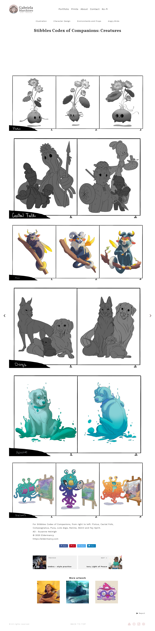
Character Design (61, 21)
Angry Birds (113, 21)
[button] (140, 613)
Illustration (41, 21)
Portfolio (64, 9)
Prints (74, 9)
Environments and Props (89, 21)
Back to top (78, 624)
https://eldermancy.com (45, 539)
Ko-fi (105, 9)
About (84, 9)
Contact (95, 9)
